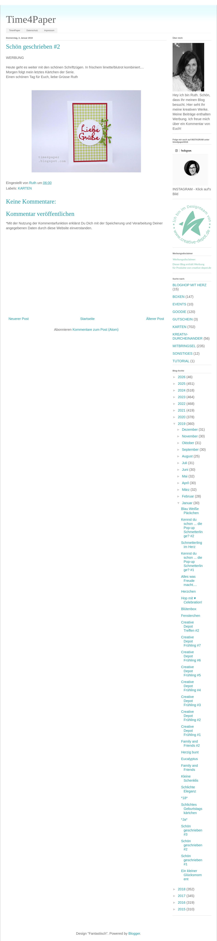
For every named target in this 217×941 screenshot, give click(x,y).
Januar (187, 503)
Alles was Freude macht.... (189, 581)
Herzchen (188, 591)
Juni (185, 469)
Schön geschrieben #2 (191, 845)
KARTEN (25, 188)
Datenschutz (32, 30)
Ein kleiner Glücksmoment (191, 875)
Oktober (188, 443)
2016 (182, 902)
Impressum (49, 30)
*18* (184, 798)
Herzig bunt (190, 752)
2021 (182, 410)
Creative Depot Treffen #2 (190, 626)
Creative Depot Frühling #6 (191, 656)
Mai (185, 476)
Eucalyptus (189, 759)
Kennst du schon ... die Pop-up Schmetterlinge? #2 (192, 528)
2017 (182, 896)
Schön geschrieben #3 (191, 830)
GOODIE (179, 312)
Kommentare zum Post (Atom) (95, 329)
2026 (182, 377)
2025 (182, 384)
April (186, 483)
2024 (182, 390)
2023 (182, 397)
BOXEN (179, 297)
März (186, 489)
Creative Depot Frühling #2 (191, 716)
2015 (182, 909)
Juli (185, 463)
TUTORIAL (181, 361)
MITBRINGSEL (184, 346)
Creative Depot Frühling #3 (191, 701)
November (190, 436)
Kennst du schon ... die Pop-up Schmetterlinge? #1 (192, 562)
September (191, 449)
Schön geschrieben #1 (191, 860)
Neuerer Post (19, 319)
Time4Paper (31, 19)
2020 (182, 417)
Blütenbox (188, 609)
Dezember (190, 429)
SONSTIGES (183, 353)
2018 (182, 889)
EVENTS (179, 304)
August (188, 456)
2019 (182, 424)
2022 (182, 404)
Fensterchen (190, 615)
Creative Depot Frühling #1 (191, 731)
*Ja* (184, 819)
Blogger (134, 933)
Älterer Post (155, 319)
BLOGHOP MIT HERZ (189, 285)
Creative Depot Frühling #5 (191, 671)
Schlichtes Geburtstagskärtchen (191, 809)
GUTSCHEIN (183, 319)
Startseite (87, 319)
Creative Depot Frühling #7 (191, 641)
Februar (188, 496)
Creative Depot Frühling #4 (191, 686)
